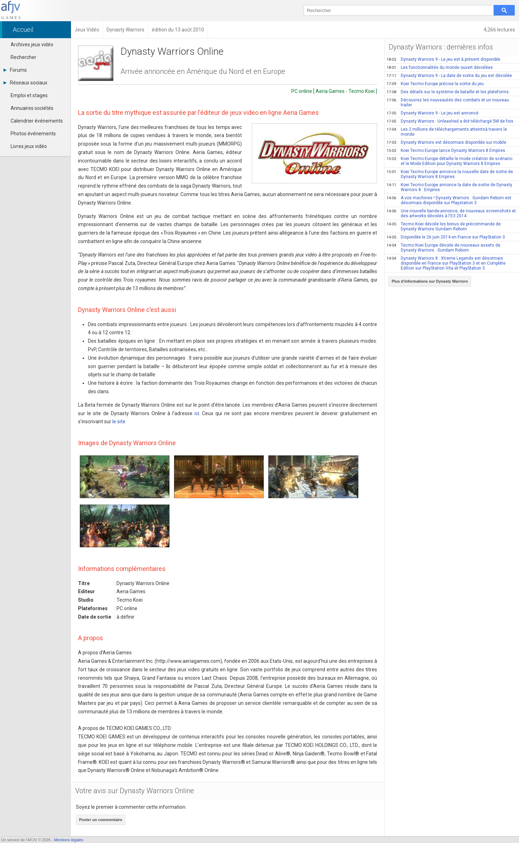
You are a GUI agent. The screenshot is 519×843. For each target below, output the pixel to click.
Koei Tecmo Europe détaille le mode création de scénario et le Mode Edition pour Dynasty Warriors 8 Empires (449, 161)
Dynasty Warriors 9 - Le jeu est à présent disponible (443, 59)
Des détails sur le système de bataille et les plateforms (448, 91)
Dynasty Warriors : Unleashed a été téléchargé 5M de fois (450, 121)
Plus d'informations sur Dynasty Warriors (430, 281)
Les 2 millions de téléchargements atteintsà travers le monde (447, 132)
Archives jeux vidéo (32, 44)
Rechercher (23, 57)
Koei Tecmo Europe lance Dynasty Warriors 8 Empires (446, 150)
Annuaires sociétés (32, 108)
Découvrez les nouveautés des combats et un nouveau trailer (448, 102)
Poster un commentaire (100, 820)
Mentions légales (68, 840)
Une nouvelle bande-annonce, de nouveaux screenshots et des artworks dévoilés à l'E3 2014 (451, 213)
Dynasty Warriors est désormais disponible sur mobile (446, 142)
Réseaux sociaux (25, 83)
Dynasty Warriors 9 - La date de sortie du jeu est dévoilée (449, 75)
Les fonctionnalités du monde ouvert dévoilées (440, 67)
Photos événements (33, 133)
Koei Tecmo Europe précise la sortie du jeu (435, 83)
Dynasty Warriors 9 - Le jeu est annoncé (432, 113)
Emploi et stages (29, 95)
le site (118, 421)
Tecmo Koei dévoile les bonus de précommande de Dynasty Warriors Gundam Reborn (444, 226)
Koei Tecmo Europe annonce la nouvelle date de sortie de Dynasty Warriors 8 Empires (450, 174)
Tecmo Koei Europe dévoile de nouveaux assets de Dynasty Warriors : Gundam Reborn (443, 248)
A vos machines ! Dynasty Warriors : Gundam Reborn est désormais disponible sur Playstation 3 (449, 200)
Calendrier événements (37, 121)
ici (197, 413)
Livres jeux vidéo (29, 146)
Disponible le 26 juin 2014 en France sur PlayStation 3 (446, 237)
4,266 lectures (499, 30)
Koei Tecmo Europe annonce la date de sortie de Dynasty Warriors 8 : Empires (449, 187)
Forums (15, 70)
